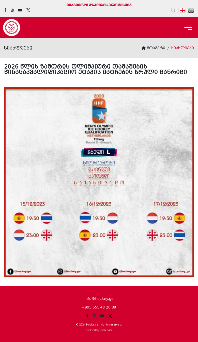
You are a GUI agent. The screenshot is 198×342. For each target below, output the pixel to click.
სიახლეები (182, 48)
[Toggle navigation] (188, 28)
